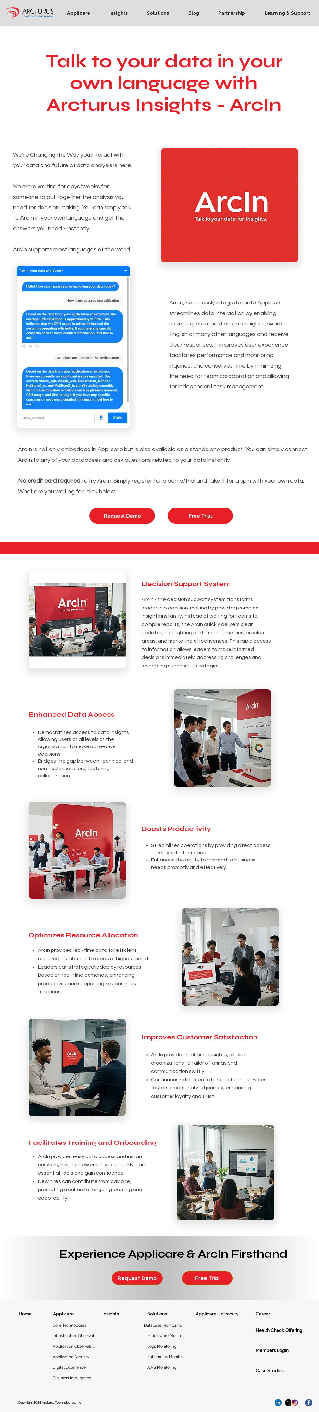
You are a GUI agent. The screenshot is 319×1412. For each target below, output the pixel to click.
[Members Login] (283, 1350)
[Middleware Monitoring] (166, 1335)
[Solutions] (160, 1314)
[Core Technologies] (75, 1325)
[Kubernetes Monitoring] (166, 1356)
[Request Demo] (122, 516)
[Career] (269, 1314)
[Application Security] (75, 1357)
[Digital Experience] (75, 1367)
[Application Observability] (75, 1346)
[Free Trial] (200, 516)
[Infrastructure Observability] (75, 1335)
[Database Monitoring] (163, 1325)
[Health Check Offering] (283, 1330)
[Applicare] (66, 1314)
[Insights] (115, 1314)
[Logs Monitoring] (166, 1346)
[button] (78, 13)
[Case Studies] (283, 1370)
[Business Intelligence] (75, 1378)
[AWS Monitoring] (166, 1367)
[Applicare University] (219, 1314)
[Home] (25, 1314)
